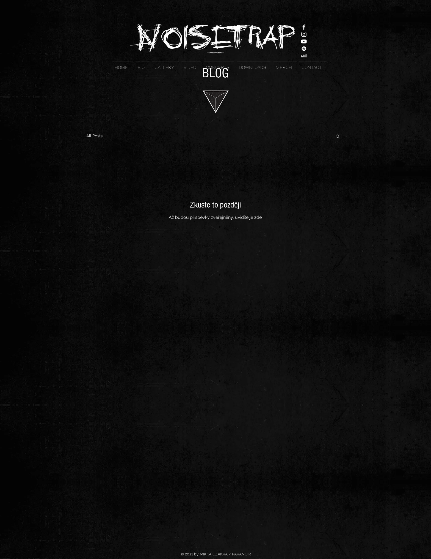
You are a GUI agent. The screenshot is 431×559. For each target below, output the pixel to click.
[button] (337, 137)
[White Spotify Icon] (303, 48)
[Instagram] (303, 34)
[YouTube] (303, 41)
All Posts (94, 135)
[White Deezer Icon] (303, 55)
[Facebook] (303, 27)
